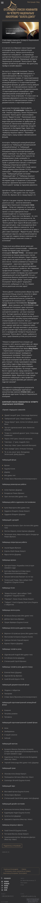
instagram (5, 883)
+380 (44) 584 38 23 (7, 896)
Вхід (37, 2)
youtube (5, 885)
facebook (5, 881)
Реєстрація (31, 2)
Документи (7, 878)
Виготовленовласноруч (33, 900)
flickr (4, 890)
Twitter (5, 888)
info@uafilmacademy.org (28, 896)
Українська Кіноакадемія (11, 869)
